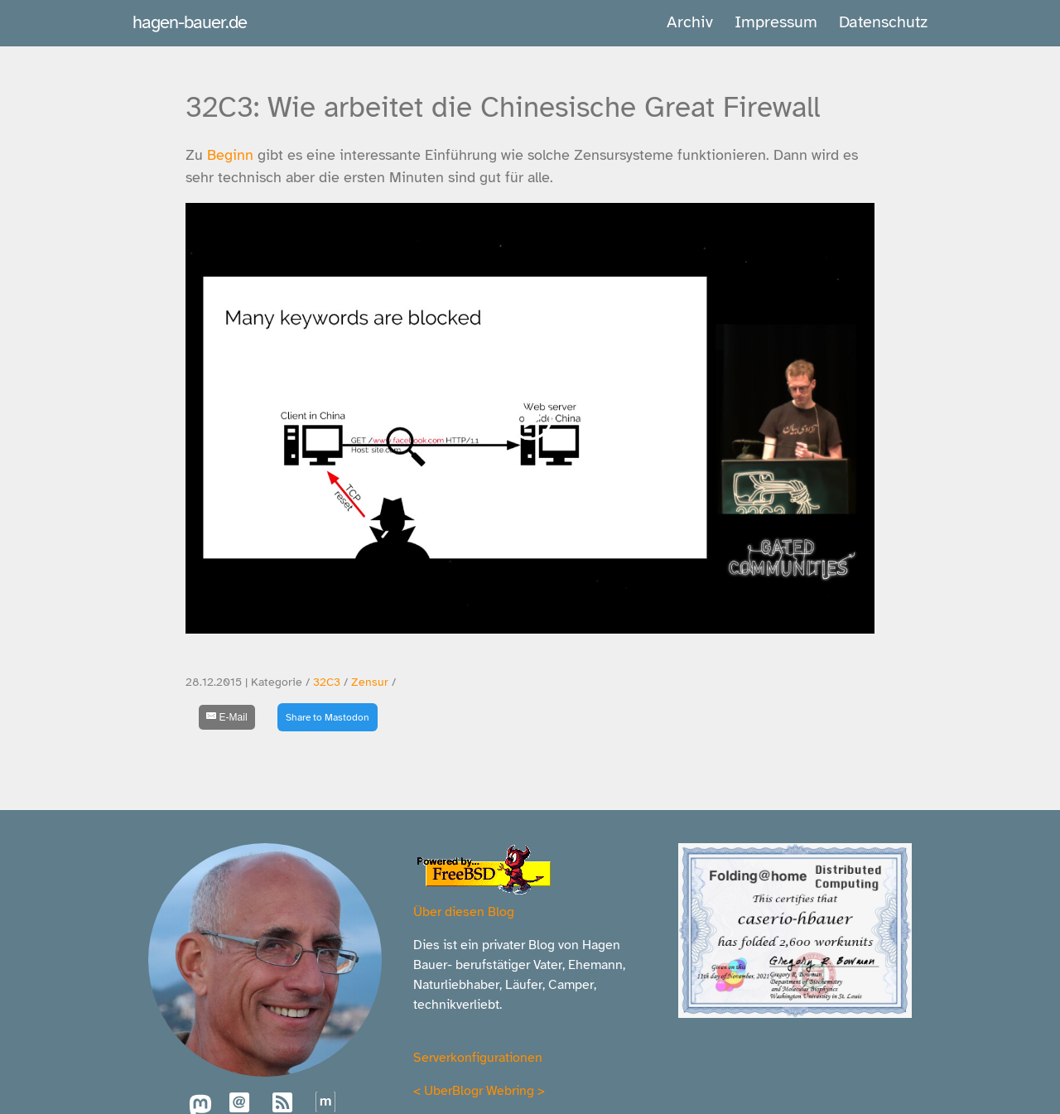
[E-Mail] (226, 717)
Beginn (230, 155)
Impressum (776, 22)
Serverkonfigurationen (477, 1057)
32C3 (326, 682)
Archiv (690, 22)
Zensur (369, 682)
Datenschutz (883, 22)
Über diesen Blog (463, 912)
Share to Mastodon (327, 717)
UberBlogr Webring (479, 1091)
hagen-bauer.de (189, 22)
